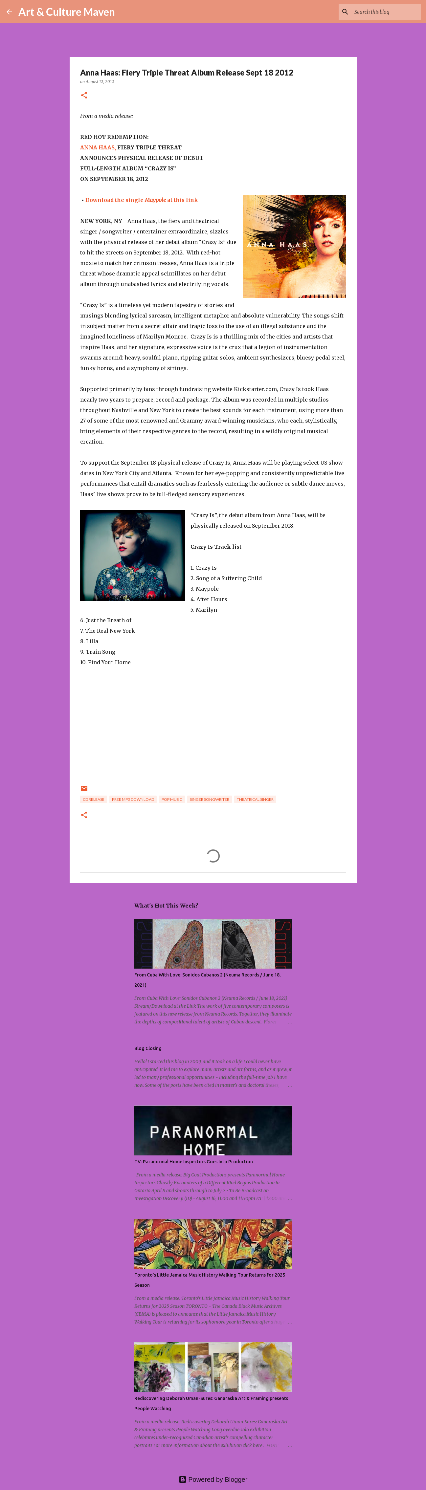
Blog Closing (148, 1048)
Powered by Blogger (213, 1479)
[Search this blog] (386, 12)
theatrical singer (255, 799)
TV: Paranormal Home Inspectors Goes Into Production (193, 1161)
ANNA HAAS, (98, 147)
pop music (172, 799)
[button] (84, 95)
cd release (93, 799)
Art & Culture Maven (66, 11)
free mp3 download (133, 799)
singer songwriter (209, 799)
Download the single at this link (141, 200)
